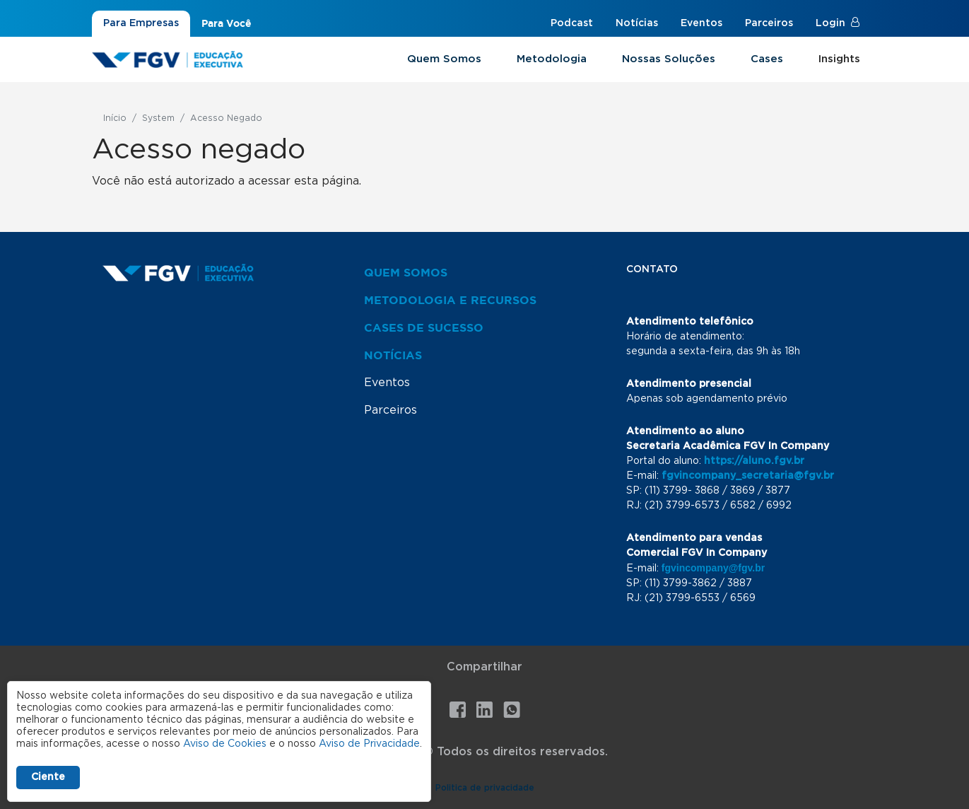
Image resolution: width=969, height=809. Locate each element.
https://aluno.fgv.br (754, 461)
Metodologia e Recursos (450, 299)
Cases (767, 59)
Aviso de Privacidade (369, 744)
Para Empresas (141, 23)
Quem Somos (444, 59)
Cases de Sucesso (423, 327)
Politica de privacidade (484, 788)
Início (115, 118)
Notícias (637, 23)
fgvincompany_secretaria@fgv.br (748, 476)
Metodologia (552, 59)
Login (830, 23)
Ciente (48, 777)
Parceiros (769, 23)
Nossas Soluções (668, 59)
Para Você (226, 23)
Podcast (572, 23)
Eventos (701, 23)
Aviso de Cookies (224, 744)
